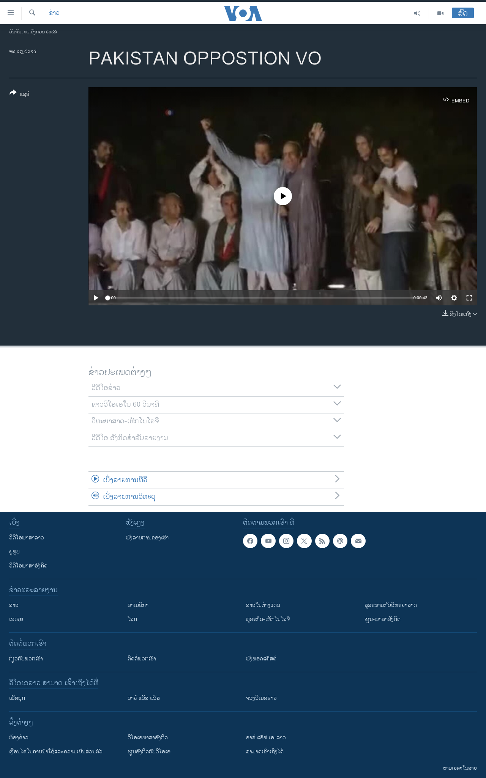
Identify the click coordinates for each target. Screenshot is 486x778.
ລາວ (14, 605)
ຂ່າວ (54, 13)
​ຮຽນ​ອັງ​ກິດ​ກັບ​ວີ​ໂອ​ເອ (149, 752)
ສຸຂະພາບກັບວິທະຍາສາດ (390, 605)
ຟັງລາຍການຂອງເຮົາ (147, 538)
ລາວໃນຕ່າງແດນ (263, 605)
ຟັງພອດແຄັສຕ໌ (261, 659)
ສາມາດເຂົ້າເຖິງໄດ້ (265, 752)
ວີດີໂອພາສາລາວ (26, 538)
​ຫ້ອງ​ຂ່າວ (18, 738)
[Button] (19, 94)
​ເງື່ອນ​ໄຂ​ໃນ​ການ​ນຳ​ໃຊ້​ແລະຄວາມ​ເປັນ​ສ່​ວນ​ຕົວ (56, 752)
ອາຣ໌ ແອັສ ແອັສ (144, 698)
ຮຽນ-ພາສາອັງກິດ (382, 619)
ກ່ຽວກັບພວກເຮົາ (26, 659)
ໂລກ (132, 619)
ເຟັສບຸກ (17, 698)
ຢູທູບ (14, 552)
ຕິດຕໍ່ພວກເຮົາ (142, 659)
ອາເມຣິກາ (138, 605)
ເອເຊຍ (16, 619)
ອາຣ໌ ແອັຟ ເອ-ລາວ (266, 738)
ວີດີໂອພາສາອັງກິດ (28, 566)
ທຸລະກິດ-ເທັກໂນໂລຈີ (268, 619)
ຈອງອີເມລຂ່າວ (261, 698)
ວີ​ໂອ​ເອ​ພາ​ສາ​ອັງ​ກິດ (148, 738)
